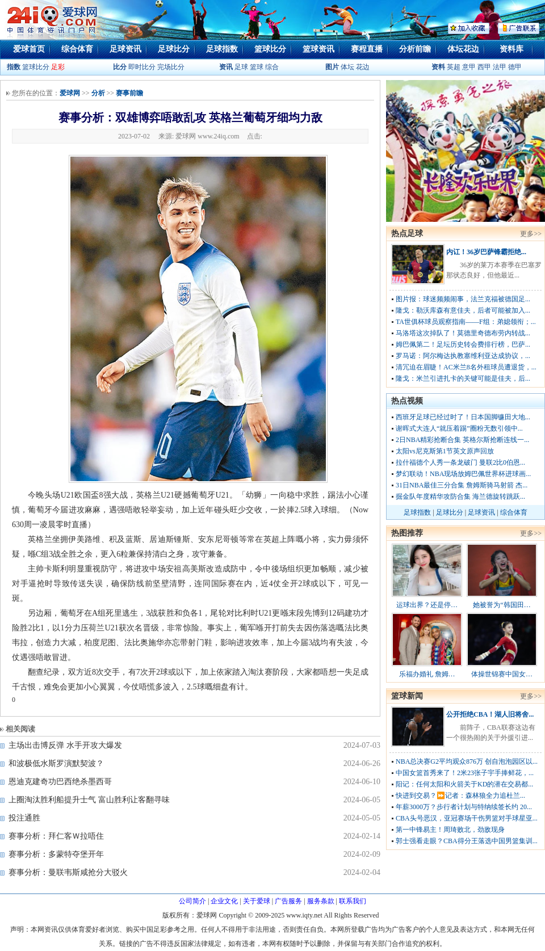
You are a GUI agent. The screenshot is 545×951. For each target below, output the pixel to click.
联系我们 (352, 901)
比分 (120, 67)
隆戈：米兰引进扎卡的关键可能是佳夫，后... (463, 378)
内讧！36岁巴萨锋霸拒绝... (486, 252)
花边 (363, 67)
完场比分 (171, 67)
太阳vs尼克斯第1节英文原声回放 (445, 451)
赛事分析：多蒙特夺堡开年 (56, 854)
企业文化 (224, 901)
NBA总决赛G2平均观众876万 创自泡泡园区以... (467, 761)
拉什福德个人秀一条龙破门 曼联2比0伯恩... (460, 462)
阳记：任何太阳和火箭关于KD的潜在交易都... (464, 784)
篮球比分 (270, 49)
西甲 (485, 67)
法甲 (499, 67)
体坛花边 (463, 49)
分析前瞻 (415, 49)
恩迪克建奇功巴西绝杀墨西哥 (60, 781)
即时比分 (142, 67)
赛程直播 (367, 49)
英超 (453, 67)
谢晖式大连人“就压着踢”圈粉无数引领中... (459, 428)
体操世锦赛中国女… (502, 674)
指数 (13, 67)
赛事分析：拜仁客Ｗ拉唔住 (56, 836)
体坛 (347, 67)
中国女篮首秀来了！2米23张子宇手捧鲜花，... (465, 773)
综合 (272, 67)
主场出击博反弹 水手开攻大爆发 (65, 745)
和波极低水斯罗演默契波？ (56, 763)
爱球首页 (29, 49)
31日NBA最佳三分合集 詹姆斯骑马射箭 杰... (461, 485)
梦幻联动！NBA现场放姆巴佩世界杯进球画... (463, 474)
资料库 (511, 49)
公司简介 (192, 901)
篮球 (256, 67)
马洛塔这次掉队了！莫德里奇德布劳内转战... (463, 333)
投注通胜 (24, 818)
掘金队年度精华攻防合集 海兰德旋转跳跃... (460, 496)
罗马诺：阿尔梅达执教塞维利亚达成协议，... (463, 356)
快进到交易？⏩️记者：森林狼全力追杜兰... (460, 795)
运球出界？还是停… (427, 605)
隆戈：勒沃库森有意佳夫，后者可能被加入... (463, 310)
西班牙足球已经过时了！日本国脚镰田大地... (463, 417)
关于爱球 (256, 901)
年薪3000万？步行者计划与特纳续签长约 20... (464, 807)
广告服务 (288, 901)
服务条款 (320, 901)
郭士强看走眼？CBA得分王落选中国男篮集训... (467, 841)
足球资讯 (125, 49)
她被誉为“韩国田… (501, 605)
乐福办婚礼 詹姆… (427, 674)
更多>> (531, 234)
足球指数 (222, 49)
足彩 (58, 67)
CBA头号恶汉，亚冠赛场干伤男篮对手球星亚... (467, 818)
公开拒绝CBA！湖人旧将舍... (490, 714)
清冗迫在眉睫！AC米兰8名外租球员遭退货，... (466, 367)
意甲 (469, 67)
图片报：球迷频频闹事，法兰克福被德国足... (463, 299)
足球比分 (174, 49)
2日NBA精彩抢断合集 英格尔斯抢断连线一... (462, 440)
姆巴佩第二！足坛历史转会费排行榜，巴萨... (463, 344)
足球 (240, 67)
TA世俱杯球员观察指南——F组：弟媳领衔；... (466, 322)
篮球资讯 (318, 49)
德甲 (515, 67)
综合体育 (77, 49)
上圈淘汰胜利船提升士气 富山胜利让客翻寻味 (89, 800)
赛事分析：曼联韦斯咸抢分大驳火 (68, 872)
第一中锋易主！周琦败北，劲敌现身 (450, 830)
